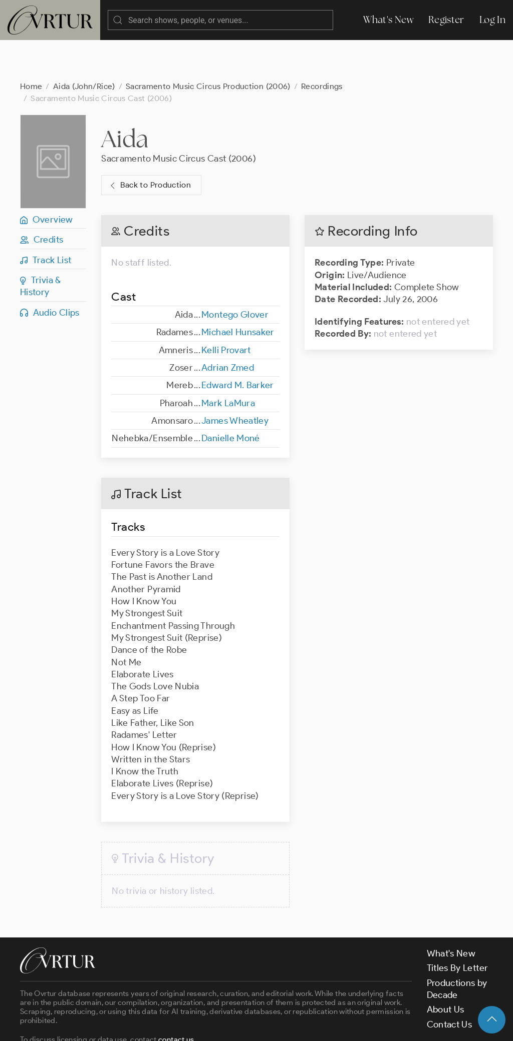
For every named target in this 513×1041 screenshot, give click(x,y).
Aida (124, 98)
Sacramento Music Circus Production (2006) (208, 46)
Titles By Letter (457, 927)
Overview (46, 179)
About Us (445, 969)
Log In (492, 20)
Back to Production (149, 145)
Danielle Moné (230, 398)
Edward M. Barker (237, 345)
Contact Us (449, 984)
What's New (388, 20)
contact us (176, 999)
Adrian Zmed (227, 327)
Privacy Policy (256, 1024)
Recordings (322, 46)
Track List (45, 220)
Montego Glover (235, 274)
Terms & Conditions (181, 1024)
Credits (41, 199)
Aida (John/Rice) (84, 46)
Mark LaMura (228, 363)
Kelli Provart (226, 310)
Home (31, 46)
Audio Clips (50, 272)
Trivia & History (40, 246)
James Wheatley (235, 380)
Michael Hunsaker (238, 292)
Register (446, 20)
